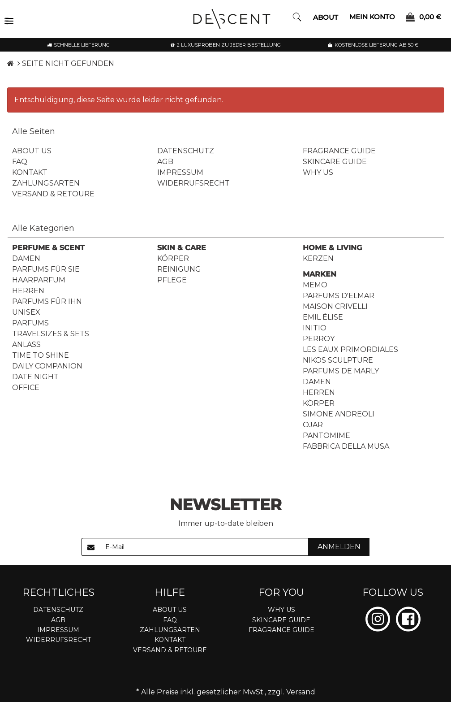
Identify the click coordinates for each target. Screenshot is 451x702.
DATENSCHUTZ (185, 151)
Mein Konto (372, 16)
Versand (300, 692)
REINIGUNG (179, 269)
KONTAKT (29, 172)
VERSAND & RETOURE (53, 194)
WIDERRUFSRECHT (193, 183)
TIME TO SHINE (40, 355)
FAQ (19, 161)
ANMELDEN (339, 546)
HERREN (28, 290)
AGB (165, 161)
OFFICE (25, 387)
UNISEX (26, 312)
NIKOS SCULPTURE (338, 360)
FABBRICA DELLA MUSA (346, 446)
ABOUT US (32, 151)
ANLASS (26, 344)
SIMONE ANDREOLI (338, 414)
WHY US (318, 172)
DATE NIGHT (35, 377)
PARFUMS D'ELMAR (338, 295)
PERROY (319, 338)
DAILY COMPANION (47, 366)
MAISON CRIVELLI (335, 306)
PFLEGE (172, 280)
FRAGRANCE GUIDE (339, 151)
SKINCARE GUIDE (335, 161)
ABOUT (325, 17)
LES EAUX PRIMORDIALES (350, 349)
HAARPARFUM (38, 280)
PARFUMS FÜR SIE (46, 269)
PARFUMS (30, 323)
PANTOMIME (326, 435)
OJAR (313, 424)
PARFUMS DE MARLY (341, 371)
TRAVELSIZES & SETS (50, 333)
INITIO (314, 328)
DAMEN (26, 258)
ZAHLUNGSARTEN (46, 183)
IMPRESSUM (180, 172)
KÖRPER (173, 258)
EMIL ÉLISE (323, 317)
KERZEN (318, 258)
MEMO (315, 285)
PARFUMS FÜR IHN (47, 301)
